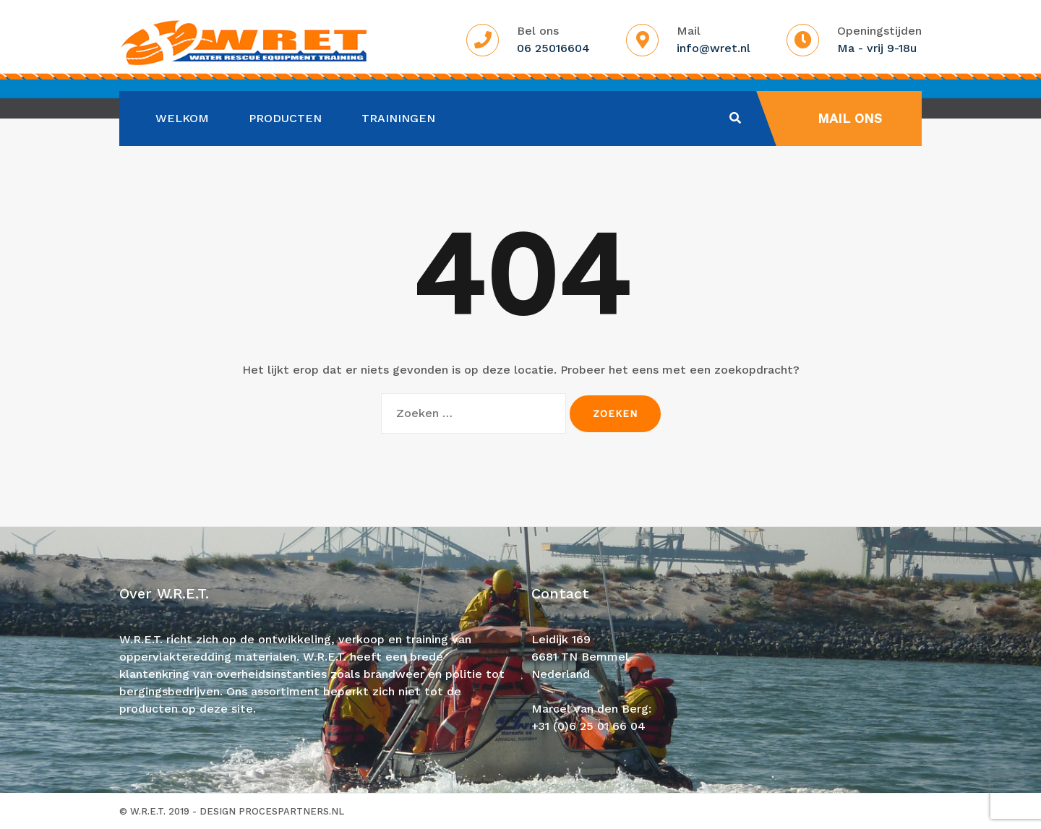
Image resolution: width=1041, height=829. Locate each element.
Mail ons (850, 118)
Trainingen (398, 118)
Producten (285, 118)
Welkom (182, 118)
